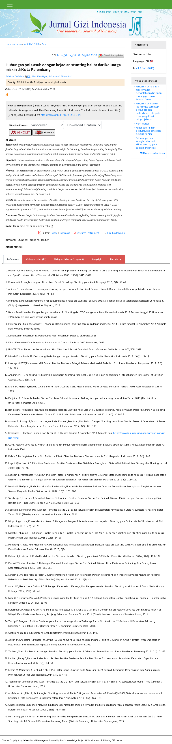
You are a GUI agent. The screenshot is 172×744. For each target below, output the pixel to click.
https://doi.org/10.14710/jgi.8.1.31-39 (77, 55)
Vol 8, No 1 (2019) (31, 44)
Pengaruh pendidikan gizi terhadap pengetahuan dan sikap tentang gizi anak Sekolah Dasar (148, 93)
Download (65, 233)
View (54, 233)
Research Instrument (87, 233)
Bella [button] (44, 44)
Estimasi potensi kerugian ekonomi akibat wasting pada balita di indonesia (146, 143)
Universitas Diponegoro (35, 740)
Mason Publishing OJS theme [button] (108, 740)
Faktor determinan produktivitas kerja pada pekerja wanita (148, 131)
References (13, 259)
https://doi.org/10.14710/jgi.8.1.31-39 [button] (60, 114)
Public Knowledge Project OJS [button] (74, 740)
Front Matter (142, 123)
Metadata (115, 259)
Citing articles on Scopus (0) (69, 259)
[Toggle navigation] (10, 4)
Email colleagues (116, 233)
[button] (7, 94)
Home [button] (8, 44)
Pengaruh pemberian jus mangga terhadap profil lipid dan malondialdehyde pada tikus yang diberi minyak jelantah (147, 111)
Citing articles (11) (36, 259)
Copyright (97, 259)
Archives (17, 44)
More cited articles (153, 153)
